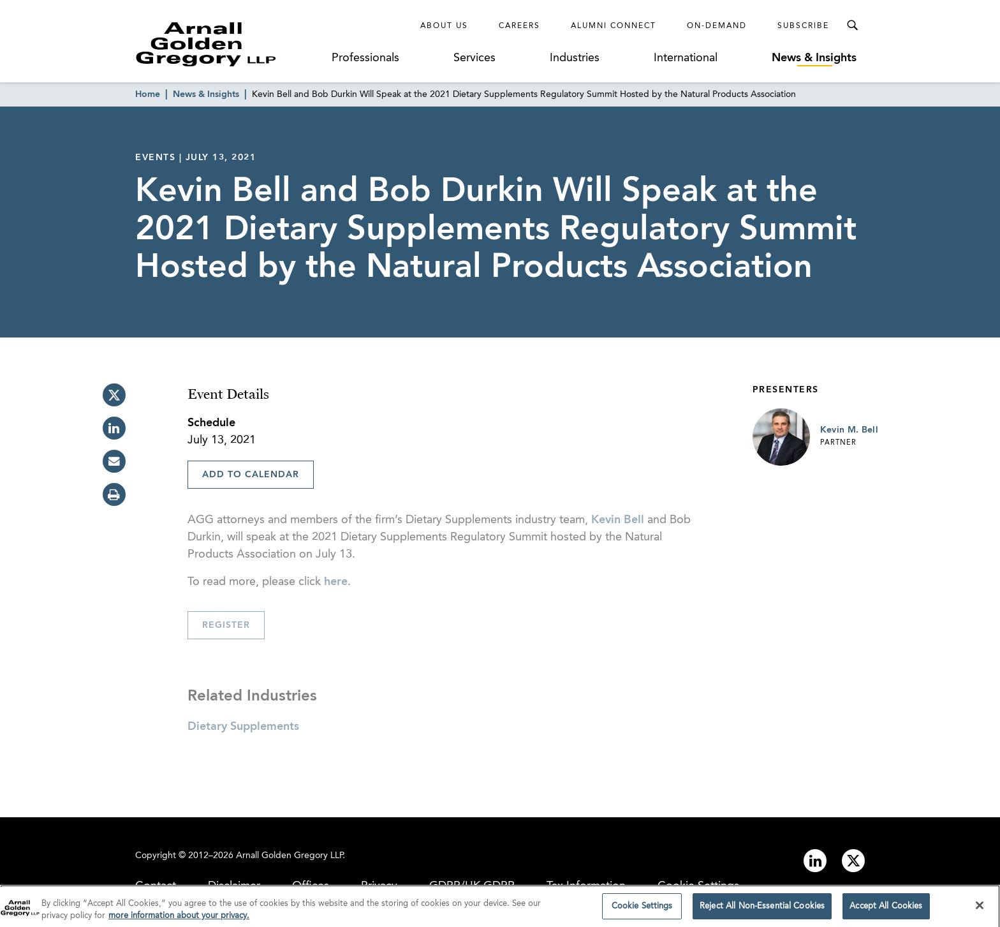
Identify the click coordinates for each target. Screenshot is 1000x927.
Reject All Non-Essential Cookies (762, 909)
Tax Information (586, 886)
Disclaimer (234, 886)
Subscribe (803, 26)
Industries (574, 58)
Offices (310, 886)
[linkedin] (114, 428)
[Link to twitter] (853, 860)
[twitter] (114, 394)
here (336, 582)
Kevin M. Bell (849, 430)
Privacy (379, 886)
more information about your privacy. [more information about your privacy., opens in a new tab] (178, 919)
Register (226, 625)
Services (474, 58)
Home (147, 94)
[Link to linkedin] (815, 860)
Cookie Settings (698, 886)
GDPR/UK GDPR (472, 886)
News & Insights (814, 58)
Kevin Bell (617, 520)
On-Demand (717, 26)
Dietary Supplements (243, 726)
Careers (519, 26)
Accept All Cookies (885, 909)
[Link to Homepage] (229, 44)
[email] (114, 461)
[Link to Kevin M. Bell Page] (781, 437)
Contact (155, 886)
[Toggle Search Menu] (852, 25)
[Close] (980, 908)
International (685, 58)
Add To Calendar (250, 474)
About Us (444, 26)
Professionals (365, 58)
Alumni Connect (613, 26)
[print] (114, 494)
